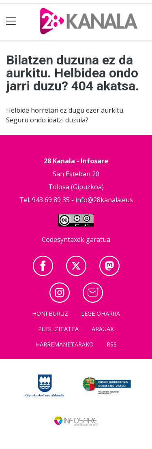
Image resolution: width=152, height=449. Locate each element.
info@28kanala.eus (104, 199)
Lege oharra (100, 313)
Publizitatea (58, 329)
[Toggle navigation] (11, 21)
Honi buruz (50, 313)
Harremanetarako (64, 344)
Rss (112, 344)
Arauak (103, 329)
